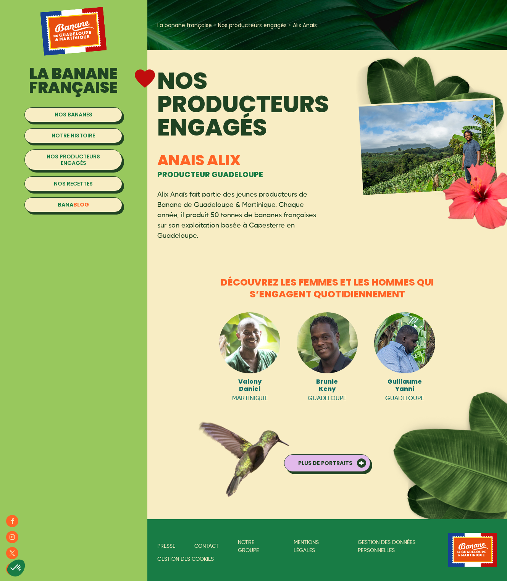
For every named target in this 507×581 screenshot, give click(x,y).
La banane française (184, 25)
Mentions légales (306, 546)
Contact (206, 546)
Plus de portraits (325, 463)
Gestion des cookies (185, 559)
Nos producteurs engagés (252, 25)
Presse (166, 546)
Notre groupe (248, 546)
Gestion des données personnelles (386, 546)
